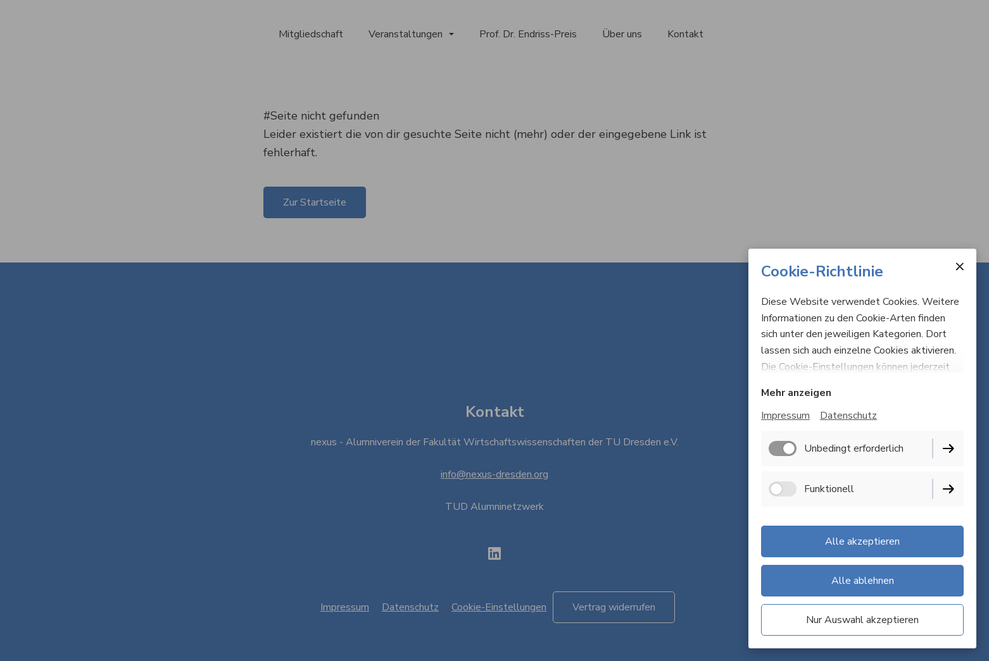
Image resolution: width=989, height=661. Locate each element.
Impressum (785, 416)
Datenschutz (848, 416)
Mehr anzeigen (796, 393)
